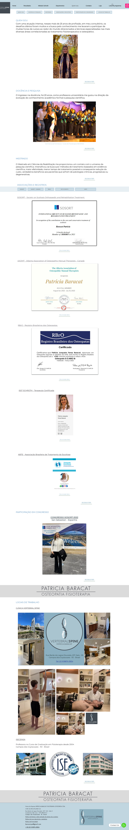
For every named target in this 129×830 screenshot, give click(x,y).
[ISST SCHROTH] (64, 189)
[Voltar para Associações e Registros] (64, 250)
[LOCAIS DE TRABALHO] (104, 12)
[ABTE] (85, 189)
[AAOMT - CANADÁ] (35, 189)
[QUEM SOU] (21, 12)
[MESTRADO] (48, 12)
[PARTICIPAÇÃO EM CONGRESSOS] (84, 12)
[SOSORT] (22, 189)
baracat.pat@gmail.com (33, 824)
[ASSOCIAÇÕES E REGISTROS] (63, 12)
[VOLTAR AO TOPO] (89, 81)
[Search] (112, 4)
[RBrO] (49, 189)
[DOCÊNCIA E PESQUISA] (34, 12)
